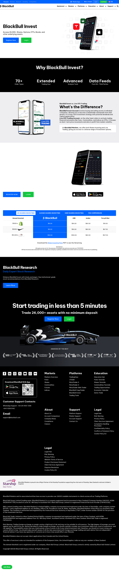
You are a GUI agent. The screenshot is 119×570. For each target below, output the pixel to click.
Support (110, 6)
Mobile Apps (76, 2)
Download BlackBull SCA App (17, 382)
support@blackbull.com (11, 417)
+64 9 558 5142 (9, 408)
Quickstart (61, 6)
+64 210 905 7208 (24, 406)
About (101, 6)
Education (92, 6)
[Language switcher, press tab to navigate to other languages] (111, 2)
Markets (71, 6)
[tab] (26, 213)
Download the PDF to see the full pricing (59, 243)
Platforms (81, 6)
